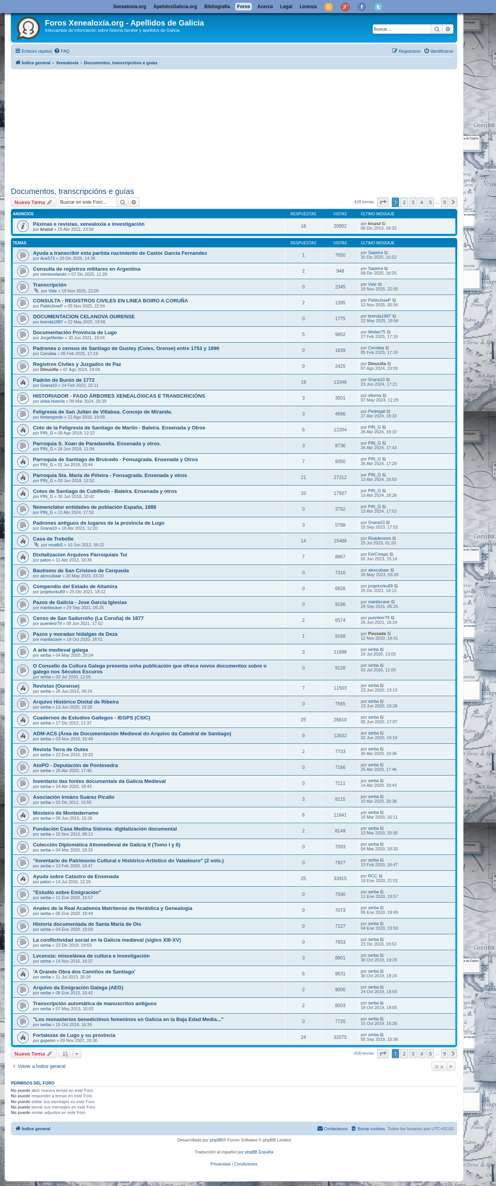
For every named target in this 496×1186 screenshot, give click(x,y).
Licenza (308, 6)
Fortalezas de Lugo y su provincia (74, 1035)
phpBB (216, 1140)
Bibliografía (217, 6)
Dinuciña (49, 369)
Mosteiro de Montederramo (65, 813)
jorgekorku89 (52, 591)
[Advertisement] (243, 126)
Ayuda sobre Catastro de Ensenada (76, 876)
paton (45, 560)
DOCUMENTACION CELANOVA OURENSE (84, 316)
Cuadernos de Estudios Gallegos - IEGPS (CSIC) (91, 718)
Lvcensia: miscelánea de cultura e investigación (91, 956)
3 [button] (413, 202)
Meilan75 (377, 332)
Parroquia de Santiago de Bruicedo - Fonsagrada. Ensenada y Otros (115, 459)
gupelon (47, 1040)
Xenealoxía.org (129, 6)
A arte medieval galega (60, 650)
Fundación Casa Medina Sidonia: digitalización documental (105, 829)
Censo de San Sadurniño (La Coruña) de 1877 (88, 618)
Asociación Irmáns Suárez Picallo (73, 797)
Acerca (265, 6)
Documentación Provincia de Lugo (75, 332)
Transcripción (49, 285)
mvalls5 (55, 544)
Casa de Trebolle (53, 539)
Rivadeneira (379, 538)
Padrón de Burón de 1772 (64, 380)
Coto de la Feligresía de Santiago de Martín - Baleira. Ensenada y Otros (119, 428)
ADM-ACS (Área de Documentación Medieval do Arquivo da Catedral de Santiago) (132, 733)
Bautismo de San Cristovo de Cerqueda (81, 570)
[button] (383, 202)
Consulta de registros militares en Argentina (86, 269)
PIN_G (46, 433)
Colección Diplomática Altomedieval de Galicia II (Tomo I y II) (106, 845)
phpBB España (259, 1152)
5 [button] (430, 202)
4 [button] (421, 202)
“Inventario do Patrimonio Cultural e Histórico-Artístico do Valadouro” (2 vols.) (128, 860)
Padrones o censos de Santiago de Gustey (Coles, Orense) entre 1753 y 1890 (126, 348)
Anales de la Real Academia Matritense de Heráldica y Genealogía (112, 908)
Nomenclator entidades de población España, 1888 (94, 507)
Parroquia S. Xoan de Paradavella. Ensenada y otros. (97, 443)
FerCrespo (378, 554)
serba (45, 655)
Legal (286, 6)
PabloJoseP (51, 306)
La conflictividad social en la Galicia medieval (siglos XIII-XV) (107, 940)
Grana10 (48, 385)
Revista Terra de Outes (60, 749)
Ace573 (47, 258)
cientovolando (53, 274)
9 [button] (444, 202)
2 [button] (404, 202)
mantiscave (51, 607)
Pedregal (376, 411)
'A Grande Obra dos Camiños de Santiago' (84, 972)
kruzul (46, 229)
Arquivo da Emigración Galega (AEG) (78, 987)
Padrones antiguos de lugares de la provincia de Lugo (98, 523)
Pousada (377, 633)
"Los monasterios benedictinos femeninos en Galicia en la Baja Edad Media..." (128, 1019)
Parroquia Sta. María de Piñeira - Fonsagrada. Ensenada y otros (110, 475)
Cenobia (48, 353)
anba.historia (52, 401)
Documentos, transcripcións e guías (72, 191)
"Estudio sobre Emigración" (67, 892)
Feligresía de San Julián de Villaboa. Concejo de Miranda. (102, 412)
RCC (372, 876)
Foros (243, 6)
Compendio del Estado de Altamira (75, 586)
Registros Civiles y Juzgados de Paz (77, 364)
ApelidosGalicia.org (175, 6)
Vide (52, 290)
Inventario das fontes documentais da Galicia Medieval (99, 781)
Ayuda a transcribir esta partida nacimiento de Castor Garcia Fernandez (120, 253)
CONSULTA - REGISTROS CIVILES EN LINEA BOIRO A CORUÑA (110, 301)
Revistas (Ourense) (56, 686)
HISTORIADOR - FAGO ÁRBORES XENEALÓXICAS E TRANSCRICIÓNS (119, 396)
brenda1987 (51, 321)
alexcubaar (50, 575)
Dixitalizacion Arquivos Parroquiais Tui (80, 555)
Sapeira (375, 252)
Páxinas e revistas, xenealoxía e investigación (89, 224)
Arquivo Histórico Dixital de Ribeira (76, 702)
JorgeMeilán (52, 337)
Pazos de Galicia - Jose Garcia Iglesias (80, 602)
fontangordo (51, 417)
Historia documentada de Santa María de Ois (87, 924)
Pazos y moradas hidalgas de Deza (75, 634)
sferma (374, 395)
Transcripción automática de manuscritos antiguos (95, 1003)
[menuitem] (61, 51)
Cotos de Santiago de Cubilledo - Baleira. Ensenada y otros (105, 491)
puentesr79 (51, 623)
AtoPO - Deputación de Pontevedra (75, 765)
